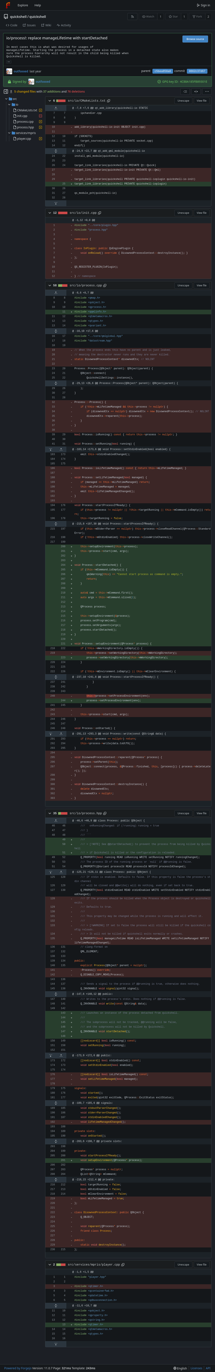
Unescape (183, 100)
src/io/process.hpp (86, 813)
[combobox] (185, 91)
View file (201, 100)
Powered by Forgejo (17, 1368)
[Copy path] (108, 101)
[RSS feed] (132, 16)
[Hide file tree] (6, 91)
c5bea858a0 (163, 71)
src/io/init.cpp (83, 213)
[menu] (207, 91)
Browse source (195, 39)
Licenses (196, 1368)
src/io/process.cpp (86, 285)
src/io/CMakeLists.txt (87, 100)
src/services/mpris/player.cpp (94, 1264)
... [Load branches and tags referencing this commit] (9, 61)
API (208, 1368)
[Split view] (196, 91)
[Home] (8, 5)
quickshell (18, 17)
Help (37, 5)
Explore (23, 5)
